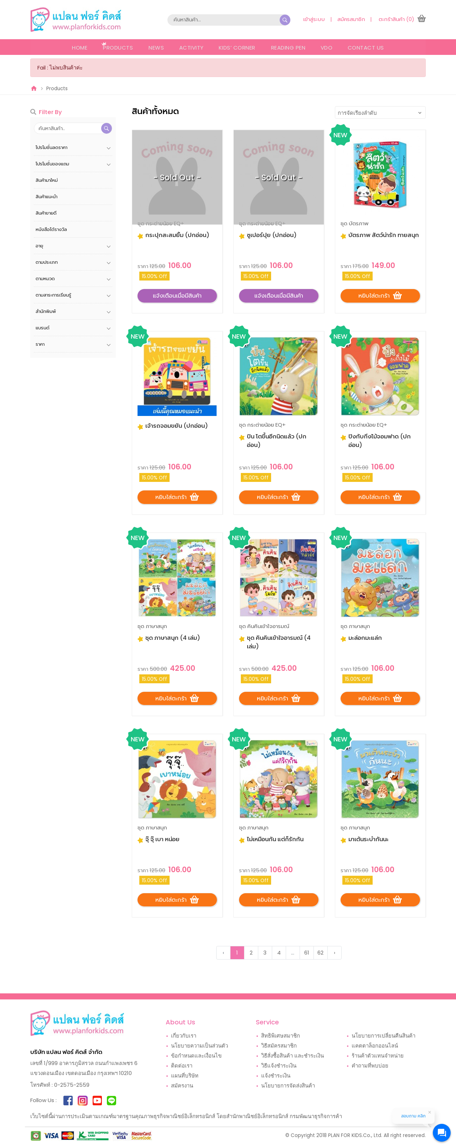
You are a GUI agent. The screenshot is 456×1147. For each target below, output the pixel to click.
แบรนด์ (43, 327)
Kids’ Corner (237, 47)
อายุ (39, 245)
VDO (327, 47)
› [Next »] (334, 953)
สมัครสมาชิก (351, 19)
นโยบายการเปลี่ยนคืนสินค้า (383, 1036)
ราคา (40, 344)
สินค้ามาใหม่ (47, 180)
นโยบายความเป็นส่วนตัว (199, 1046)
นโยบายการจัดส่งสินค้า (288, 1086)
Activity (190, 47)
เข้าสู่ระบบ (313, 19)
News (155, 47)
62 (320, 953)
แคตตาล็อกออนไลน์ (375, 1046)
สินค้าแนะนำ (46, 196)
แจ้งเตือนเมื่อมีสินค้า (177, 295)
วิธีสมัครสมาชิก (279, 1046)
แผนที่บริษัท (184, 1076)
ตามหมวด (45, 278)
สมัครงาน (182, 1086)
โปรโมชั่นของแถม (52, 163)
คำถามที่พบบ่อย (370, 1066)
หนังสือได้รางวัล (51, 229)
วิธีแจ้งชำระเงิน (278, 1066)
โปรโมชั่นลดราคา (51, 147)
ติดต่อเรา (181, 1066)
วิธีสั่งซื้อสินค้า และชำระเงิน (292, 1056)
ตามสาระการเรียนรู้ (53, 295)
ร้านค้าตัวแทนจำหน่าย (378, 1056)
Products (117, 47)
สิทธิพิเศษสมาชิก (280, 1036)
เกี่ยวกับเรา (183, 1036)
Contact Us (367, 47)
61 (306, 953)
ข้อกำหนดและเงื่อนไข (196, 1056)
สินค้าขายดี (46, 213)
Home (78, 47)
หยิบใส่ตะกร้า (380, 294)
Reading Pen (288, 47)
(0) (410, 19)
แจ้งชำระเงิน (275, 1076)
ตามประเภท (47, 262)
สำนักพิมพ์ (46, 311)
